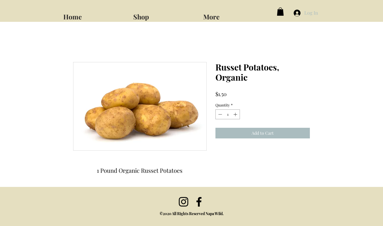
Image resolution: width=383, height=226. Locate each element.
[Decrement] (219, 114)
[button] (236, 14)
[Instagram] (183, 201)
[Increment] (235, 114)
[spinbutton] (227, 114)
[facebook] (199, 201)
